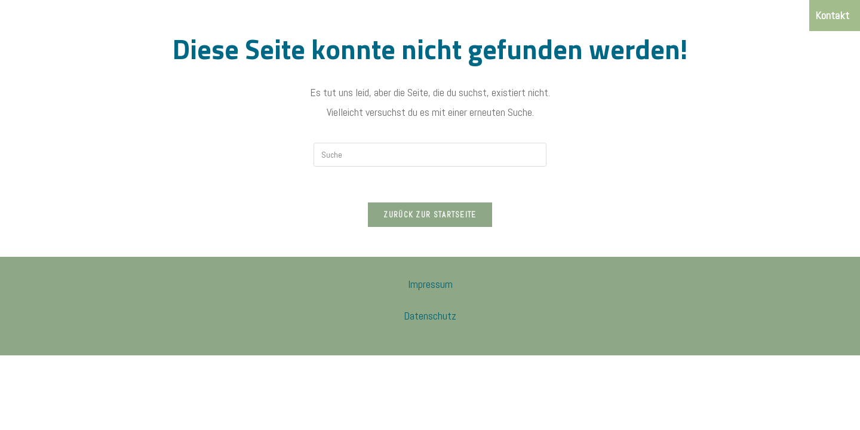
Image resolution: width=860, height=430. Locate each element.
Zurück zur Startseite (429, 215)
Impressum (430, 284)
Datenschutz (430, 315)
